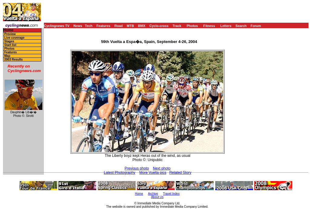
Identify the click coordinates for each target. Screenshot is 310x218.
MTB (130, 26)
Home (8, 30)
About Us (157, 197)
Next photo (161, 168)
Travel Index (171, 193)
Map (7, 56)
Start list (10, 45)
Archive (153, 193)
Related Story (180, 172)
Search (241, 26)
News (78, 26)
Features (103, 26)
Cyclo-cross (159, 26)
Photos (192, 26)
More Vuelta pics (152, 172)
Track (177, 26)
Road (118, 26)
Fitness (209, 26)
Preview (10, 34)
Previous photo (137, 168)
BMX (141, 26)
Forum (256, 26)
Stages (9, 41)
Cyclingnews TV (56, 26)
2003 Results (13, 59)
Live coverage (14, 37)
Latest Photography (119, 172)
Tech (88, 26)
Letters (226, 26)
